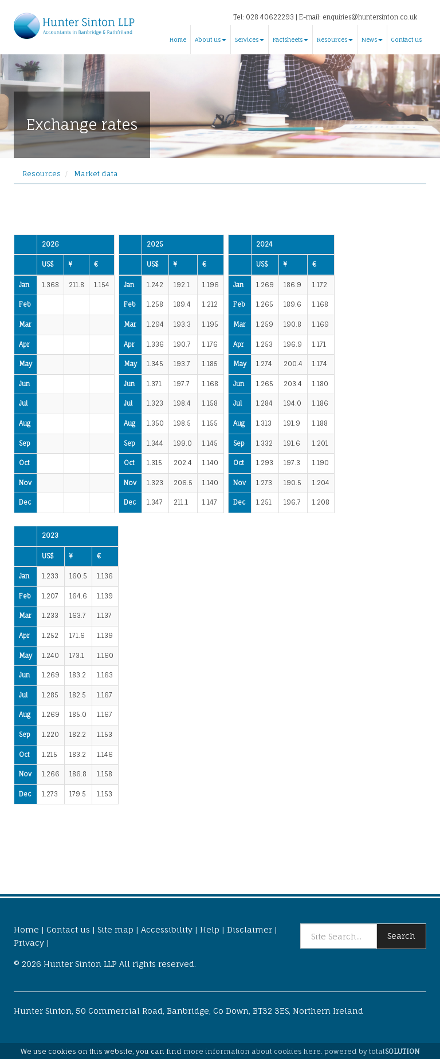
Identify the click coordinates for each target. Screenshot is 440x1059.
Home (178, 39)
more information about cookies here (252, 1051)
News (372, 39)
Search (401, 936)
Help (209, 929)
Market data (96, 173)
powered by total (371, 1051)
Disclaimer (249, 929)
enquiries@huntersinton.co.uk (370, 17)
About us (210, 39)
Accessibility (166, 929)
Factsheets (290, 39)
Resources (335, 39)
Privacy (29, 942)
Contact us (406, 39)
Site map (115, 929)
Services (249, 39)
